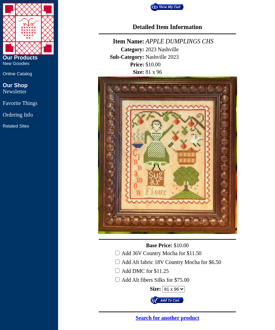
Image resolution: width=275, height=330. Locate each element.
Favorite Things (20, 103)
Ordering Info (18, 115)
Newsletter (14, 91)
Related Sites (16, 126)
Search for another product (167, 318)
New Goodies (16, 63)
